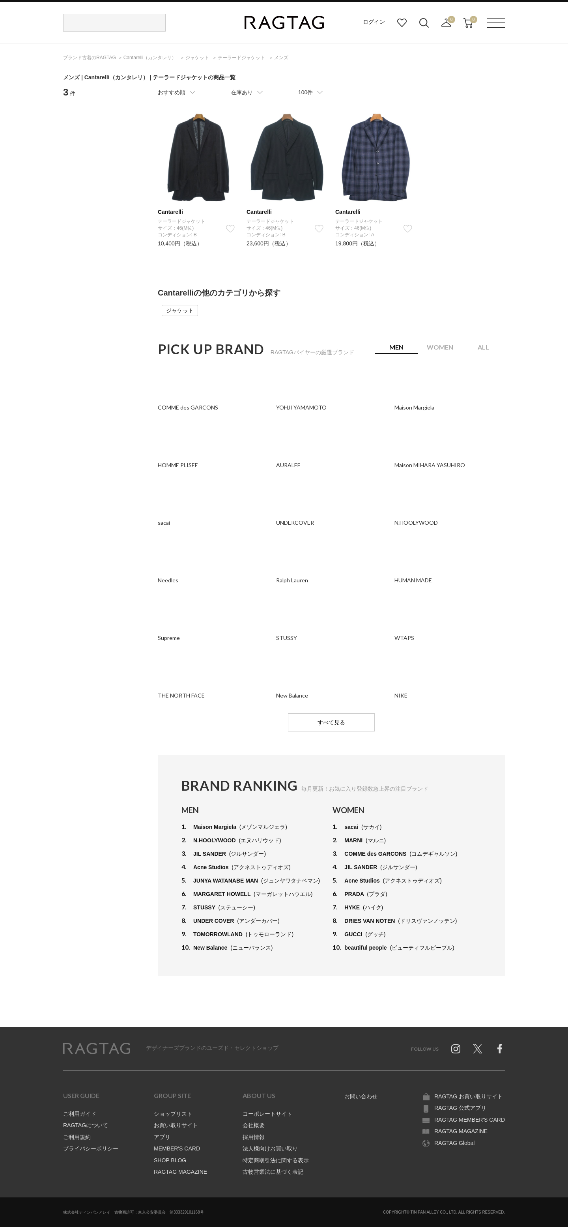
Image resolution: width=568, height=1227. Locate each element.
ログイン (374, 22)
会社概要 (254, 1125)
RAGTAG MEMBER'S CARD (469, 1120)
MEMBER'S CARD (177, 1148)
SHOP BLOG (170, 1160)
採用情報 (254, 1137)
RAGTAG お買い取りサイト (468, 1096)
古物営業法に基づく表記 (273, 1172)
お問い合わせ (360, 1096)
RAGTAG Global (454, 1143)
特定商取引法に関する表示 (276, 1160)
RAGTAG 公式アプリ (460, 1108)
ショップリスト (173, 1114)
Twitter (478, 1049)
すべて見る (331, 722)
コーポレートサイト (267, 1114)
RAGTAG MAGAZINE (180, 1172)
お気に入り (402, 23)
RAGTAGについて (85, 1125)
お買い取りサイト (176, 1125)
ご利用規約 (77, 1137)
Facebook (500, 1049)
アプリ (162, 1137)
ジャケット (180, 310)
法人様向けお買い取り (270, 1148)
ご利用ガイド (79, 1114)
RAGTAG (96, 1049)
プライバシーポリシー (90, 1148)
